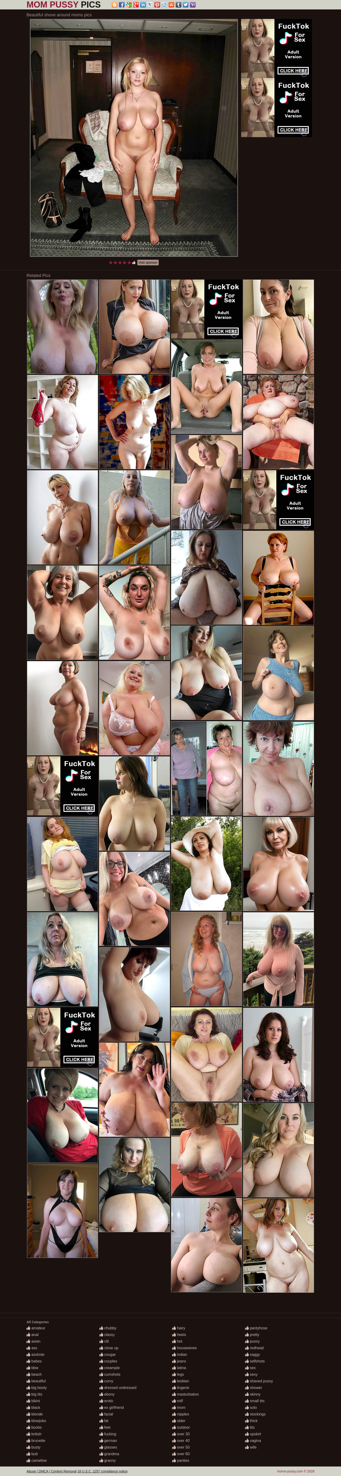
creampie (109, 1368)
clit (104, 1341)
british (34, 1434)
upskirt (253, 1434)
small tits (255, 1401)
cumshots (110, 1374)
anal (33, 1335)
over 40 (181, 1441)
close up (108, 1348)
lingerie (180, 1388)
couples (108, 1361)
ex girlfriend (111, 1408)
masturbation (185, 1394)
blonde (35, 1414)
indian (179, 1355)
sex (250, 1368)
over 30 (181, 1434)
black (33, 1408)
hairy (178, 1328)
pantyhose (256, 1328)
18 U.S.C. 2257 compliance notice (102, 1471)
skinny (253, 1394)
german (108, 1441)
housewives (184, 1348)
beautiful (36, 1381)
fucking (107, 1434)
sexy (251, 1374)
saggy (252, 1355)
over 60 (181, 1454)
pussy (252, 1341)
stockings (255, 1414)
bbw (32, 1368)
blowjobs (36, 1421)
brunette (36, 1441)
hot (177, 1341)
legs (178, 1374)
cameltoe (37, 1460)
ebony (107, 1394)
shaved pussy (259, 1381)
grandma (109, 1454)
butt (32, 1454)
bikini (33, 1401)
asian (33, 1341)
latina (179, 1368)
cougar (107, 1355)
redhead (254, 1348)
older (178, 1421)
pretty (252, 1335)
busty (33, 1447)
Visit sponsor (148, 262)
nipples (180, 1414)
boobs (34, 1427)
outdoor (181, 1427)
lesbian (180, 1381)
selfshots (255, 1361)
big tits (34, 1394)
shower (253, 1388)
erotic (106, 1401)
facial (106, 1414)
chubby (108, 1328)
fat (103, 1421)
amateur (36, 1328)
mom (178, 1408)
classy (107, 1335)
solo (251, 1408)
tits (250, 1427)
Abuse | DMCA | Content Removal (51, 1471)
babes (34, 1361)
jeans (179, 1361)
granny (107, 1460)
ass (32, 1348)
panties (180, 1460)
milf (177, 1401)
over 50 (181, 1447)
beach (34, 1374)
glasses (108, 1447)
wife (251, 1447)
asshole (36, 1355)
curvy (106, 1381)
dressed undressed (118, 1388)
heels (179, 1335)
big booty (37, 1388)
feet (105, 1427)
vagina (253, 1441)
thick (251, 1421)
